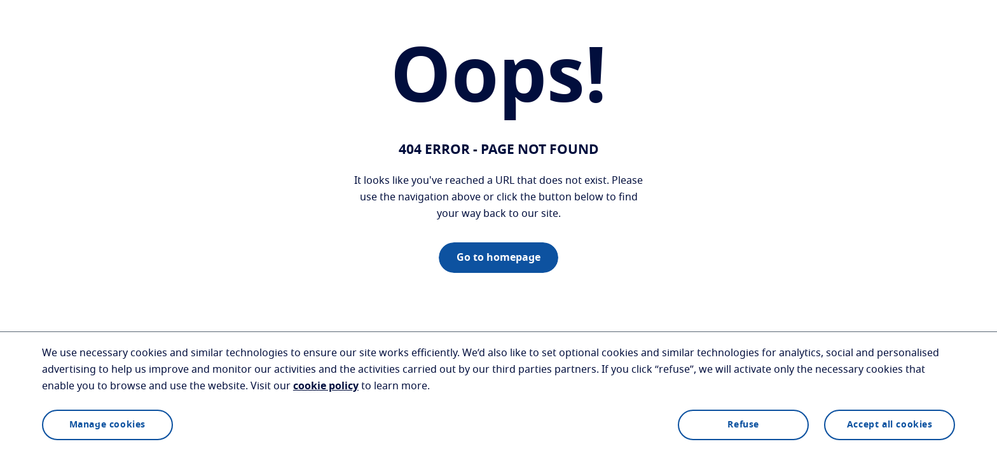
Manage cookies (107, 424)
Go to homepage (498, 258)
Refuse (743, 424)
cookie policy (326, 386)
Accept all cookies (890, 424)
